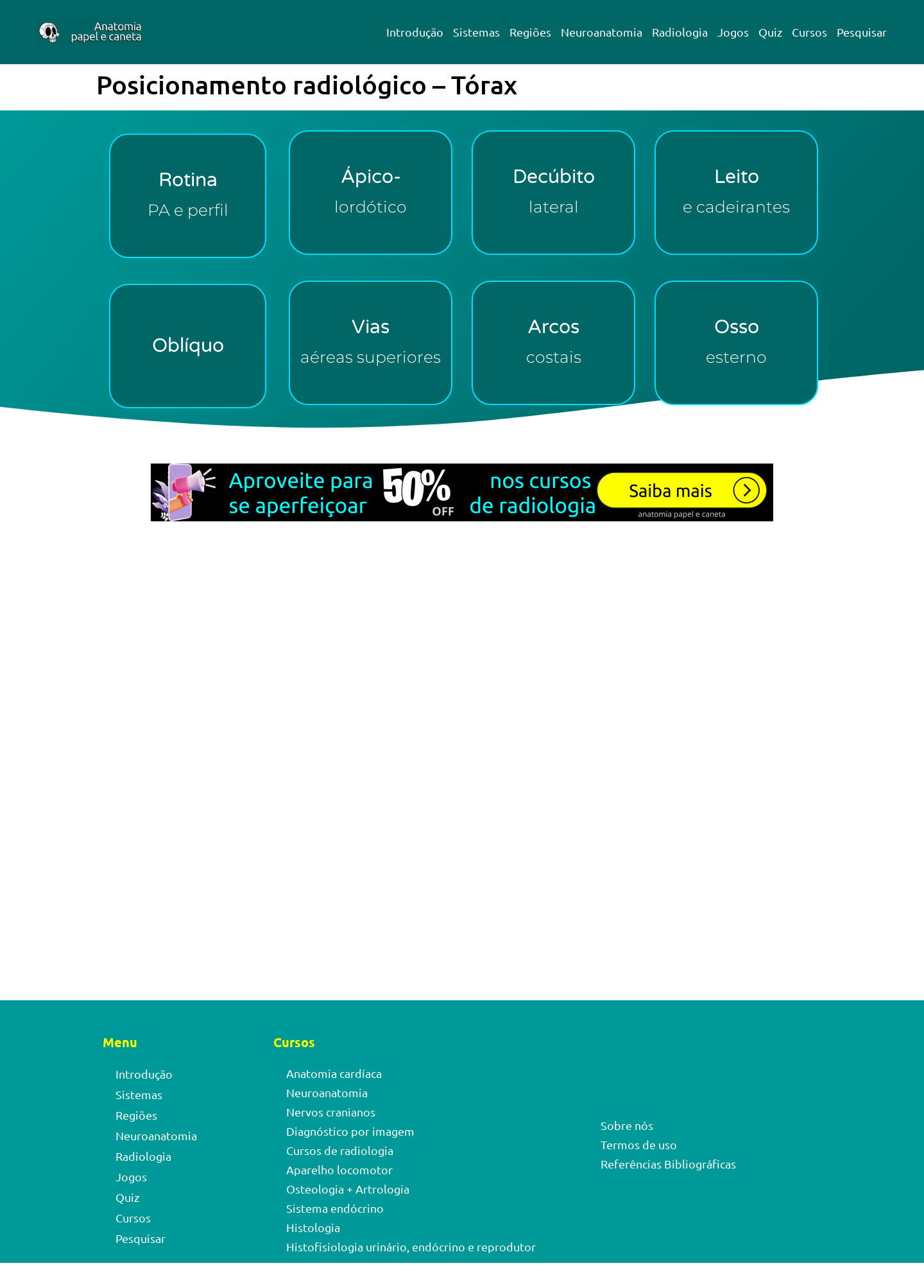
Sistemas (476, 32)
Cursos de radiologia (339, 1150)
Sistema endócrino (335, 1208)
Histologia (313, 1227)
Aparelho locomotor (339, 1169)
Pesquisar (862, 32)
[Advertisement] (462, 669)
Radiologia (680, 32)
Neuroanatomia (601, 32)
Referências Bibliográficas (668, 1163)
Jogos (733, 32)
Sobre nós (627, 1125)
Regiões (530, 32)
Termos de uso (639, 1144)
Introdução (414, 32)
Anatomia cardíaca (334, 1073)
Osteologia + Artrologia (347, 1188)
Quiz (770, 32)
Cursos (809, 32)
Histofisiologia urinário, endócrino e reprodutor (411, 1246)
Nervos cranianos (330, 1111)
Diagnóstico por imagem (350, 1131)
